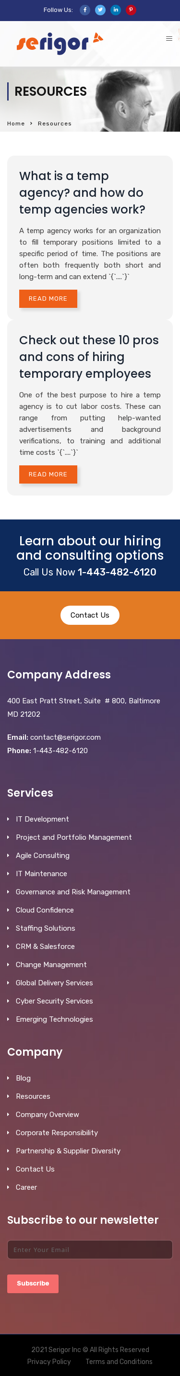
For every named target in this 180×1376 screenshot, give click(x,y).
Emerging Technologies (54, 1019)
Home (16, 123)
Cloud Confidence (45, 910)
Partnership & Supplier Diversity (68, 1151)
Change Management (51, 964)
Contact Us (90, 615)
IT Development (42, 819)
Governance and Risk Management (73, 892)
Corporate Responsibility (57, 1132)
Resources (33, 1096)
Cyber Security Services (54, 1001)
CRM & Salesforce (45, 946)
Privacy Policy (49, 1362)
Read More (48, 298)
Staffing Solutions (45, 928)
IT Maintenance (41, 873)
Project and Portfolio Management (74, 837)
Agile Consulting (43, 855)
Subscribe (33, 1283)
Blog (23, 1078)
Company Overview (47, 1114)
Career (26, 1187)
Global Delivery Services (54, 983)
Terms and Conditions (119, 1362)
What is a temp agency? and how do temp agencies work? (82, 192)
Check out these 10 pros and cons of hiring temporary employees (89, 357)
